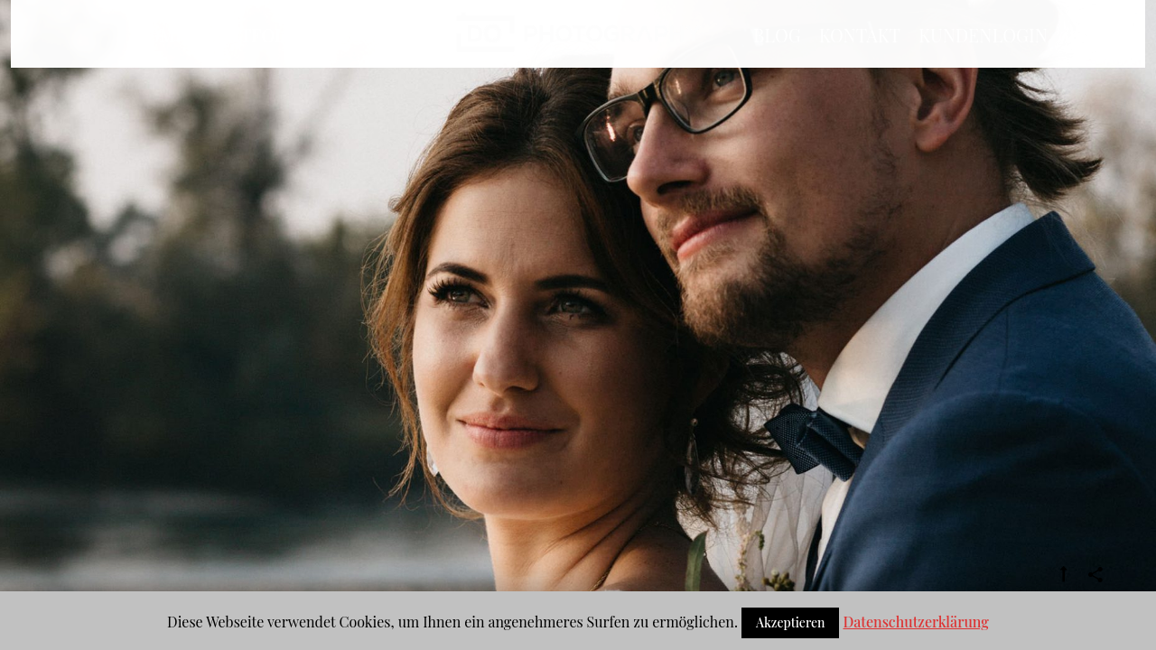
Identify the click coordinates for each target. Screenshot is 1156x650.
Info (358, 69)
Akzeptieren (790, 622)
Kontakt (859, 69)
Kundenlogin (983, 69)
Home (159, 69)
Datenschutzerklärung (915, 621)
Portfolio (254, 69)
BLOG (777, 69)
